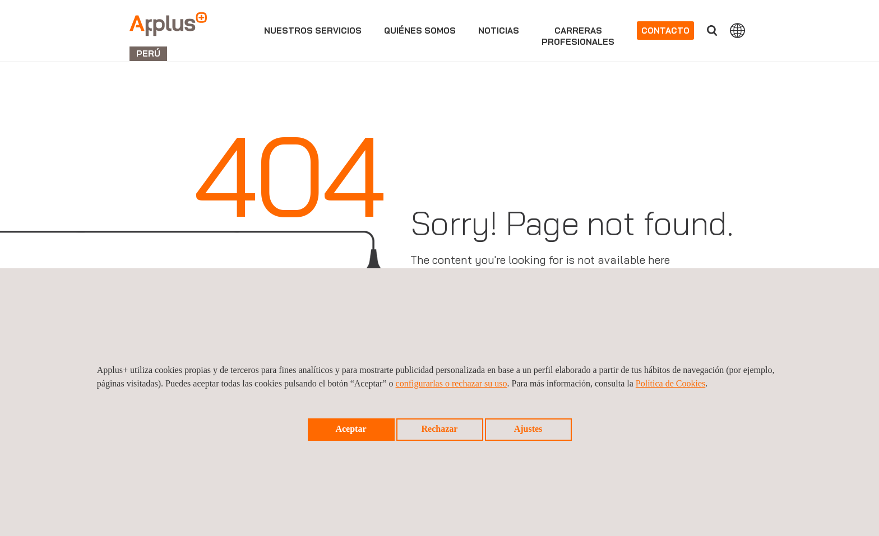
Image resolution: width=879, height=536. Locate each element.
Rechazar (440, 429)
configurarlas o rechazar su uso (451, 383)
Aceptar (350, 429)
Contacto (665, 30)
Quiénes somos (420, 30)
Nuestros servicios (313, 30)
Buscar (712, 30)
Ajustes (528, 429)
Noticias (498, 30)
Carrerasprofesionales (578, 36)
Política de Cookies (670, 383)
